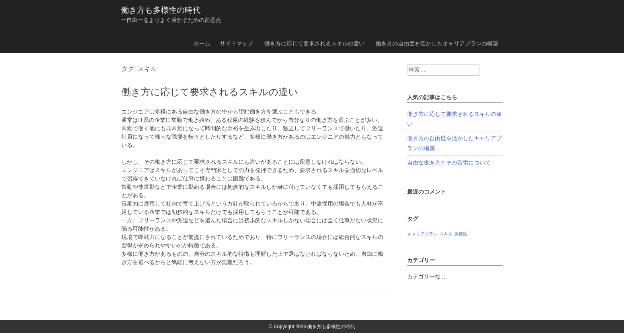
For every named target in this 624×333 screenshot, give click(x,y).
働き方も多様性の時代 (161, 10)
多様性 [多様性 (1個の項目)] (460, 233)
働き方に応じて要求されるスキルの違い (314, 43)
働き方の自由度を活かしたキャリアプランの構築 (437, 43)
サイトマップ (236, 43)
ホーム (201, 43)
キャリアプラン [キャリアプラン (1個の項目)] (422, 233)
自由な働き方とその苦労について (449, 162)
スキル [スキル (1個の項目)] (445, 233)
